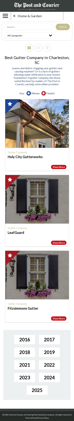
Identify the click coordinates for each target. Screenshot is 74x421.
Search (62, 26)
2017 (49, 339)
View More (59, 167)
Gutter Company (17, 152)
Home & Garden (30, 16)
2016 (24, 339)
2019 (49, 352)
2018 (24, 352)
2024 (49, 377)
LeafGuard (16, 232)
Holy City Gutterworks (25, 157)
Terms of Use (30, 418)
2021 (24, 365)
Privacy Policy (43, 418)
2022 (49, 365)
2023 (24, 377)
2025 (37, 390)
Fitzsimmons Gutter (23, 308)
